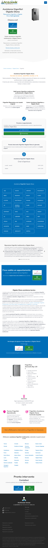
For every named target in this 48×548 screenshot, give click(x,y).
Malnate (16, 457)
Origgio (5, 460)
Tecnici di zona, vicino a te (13, 48)
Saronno (27, 460)
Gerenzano (38, 452)
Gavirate (27, 452)
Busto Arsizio (39, 443)
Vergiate (16, 465)
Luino (5, 457)
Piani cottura (14, 304)
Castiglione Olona (18, 450)
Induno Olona (17, 455)
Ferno (5, 452)
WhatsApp (13, 31)
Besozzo (27, 443)
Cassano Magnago (40, 446)
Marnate (27, 457)
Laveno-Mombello (29, 455)
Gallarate (16, 452)
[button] (3, 251)
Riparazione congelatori (7, 523)
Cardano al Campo (18, 446)
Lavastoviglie (36, 302)
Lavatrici (31, 302)
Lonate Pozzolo (39, 455)
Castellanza (6, 450)
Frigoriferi (42, 302)
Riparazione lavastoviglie (7, 531)
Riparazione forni (6, 525)
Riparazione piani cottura (30, 525)
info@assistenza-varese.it (8, 512)
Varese (5, 443)
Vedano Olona (39, 462)
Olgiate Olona (16, 68)
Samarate (16, 460)
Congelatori (28, 304)
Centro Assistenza (7, 68)
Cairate (5, 446)
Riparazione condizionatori (30, 518)
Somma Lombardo (8, 462)
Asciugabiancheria (22, 304)
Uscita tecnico (28, 514)
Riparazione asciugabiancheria (31, 516)
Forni (10, 304)
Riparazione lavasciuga (7, 529)
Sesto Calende (39, 460)
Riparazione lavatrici (29, 523)
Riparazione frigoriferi (7, 527)
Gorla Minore (7, 455)
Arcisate (16, 443)
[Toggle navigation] (45, 2)
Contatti (26, 511)
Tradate (16, 462)
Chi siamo (27, 509)
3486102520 (13, 25)
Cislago (26, 450)
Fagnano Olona (39, 450)
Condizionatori (5, 304)
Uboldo (26, 462)
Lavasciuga (34, 304)
